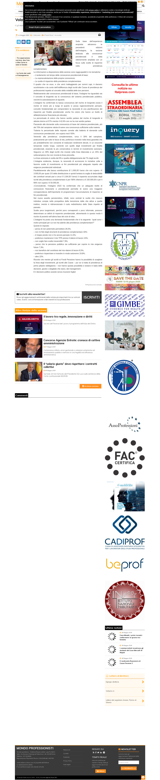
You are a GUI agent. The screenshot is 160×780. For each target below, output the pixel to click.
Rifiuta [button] (114, 27)
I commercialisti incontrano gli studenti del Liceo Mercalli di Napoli (131, 650)
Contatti (66, 753)
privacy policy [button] (94, 10)
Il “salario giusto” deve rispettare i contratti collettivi (70, 365)
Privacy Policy (67, 761)
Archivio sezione (90, 386)
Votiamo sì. (110, 691)
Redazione (66, 750)
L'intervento (37, 35)
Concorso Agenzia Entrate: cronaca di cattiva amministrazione (72, 342)
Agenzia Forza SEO (51, 777)
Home (17, 16)
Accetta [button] (128, 27)
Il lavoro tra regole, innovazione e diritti (68, 316)
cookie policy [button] (46, 15)
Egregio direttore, (112, 682)
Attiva (100, 771)
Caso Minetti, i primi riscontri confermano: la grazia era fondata (131, 637)
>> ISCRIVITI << (129, 768)
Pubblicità (66, 757)
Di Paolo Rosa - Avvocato (52, 35)
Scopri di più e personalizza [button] (40, 27)
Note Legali (66, 764)
